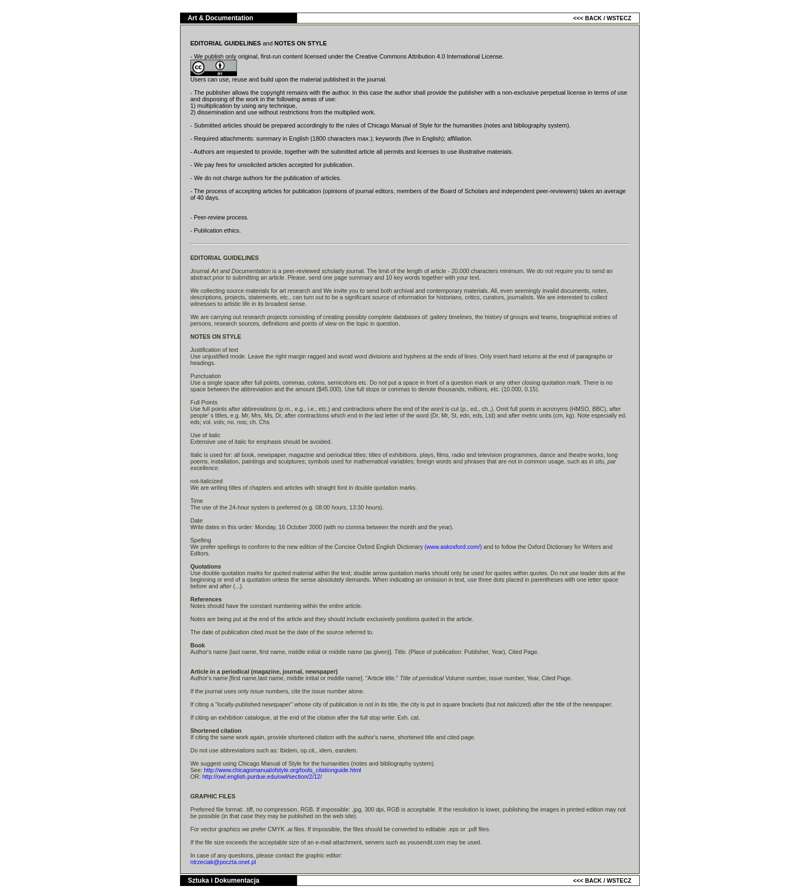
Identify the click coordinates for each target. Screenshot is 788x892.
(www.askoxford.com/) (454, 546)
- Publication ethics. (215, 230)
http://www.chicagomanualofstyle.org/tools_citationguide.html (282, 770)
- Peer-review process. (219, 217)
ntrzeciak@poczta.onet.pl (223, 862)
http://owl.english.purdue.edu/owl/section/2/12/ (262, 776)
